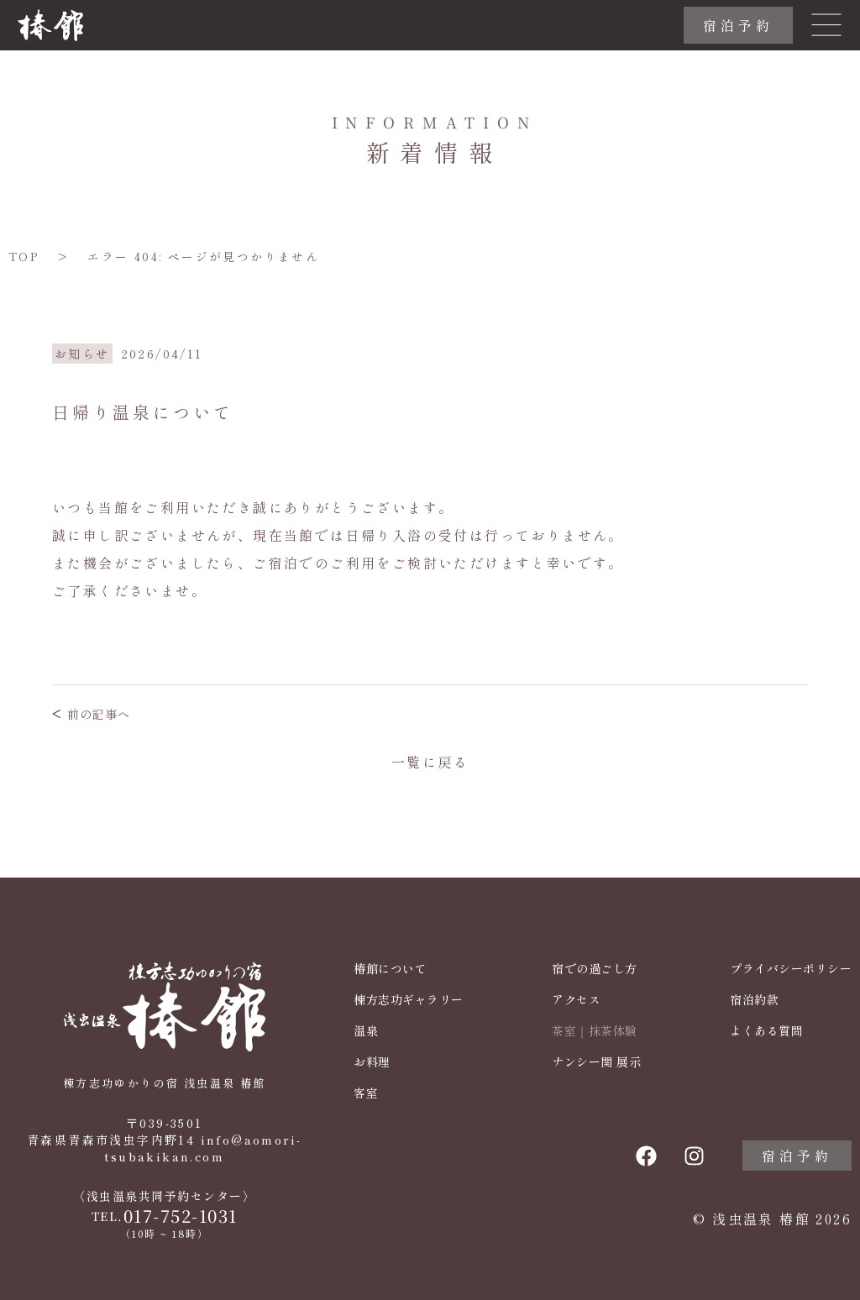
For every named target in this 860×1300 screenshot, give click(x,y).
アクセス (576, 1000)
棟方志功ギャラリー (409, 1000)
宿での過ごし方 (594, 969)
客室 (366, 1093)
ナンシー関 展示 (596, 1062)
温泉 (366, 1031)
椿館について (390, 969)
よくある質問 (766, 1031)
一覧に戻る (430, 762)
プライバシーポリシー (791, 969)
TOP (23, 256)
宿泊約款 (754, 1000)
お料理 (372, 1062)
